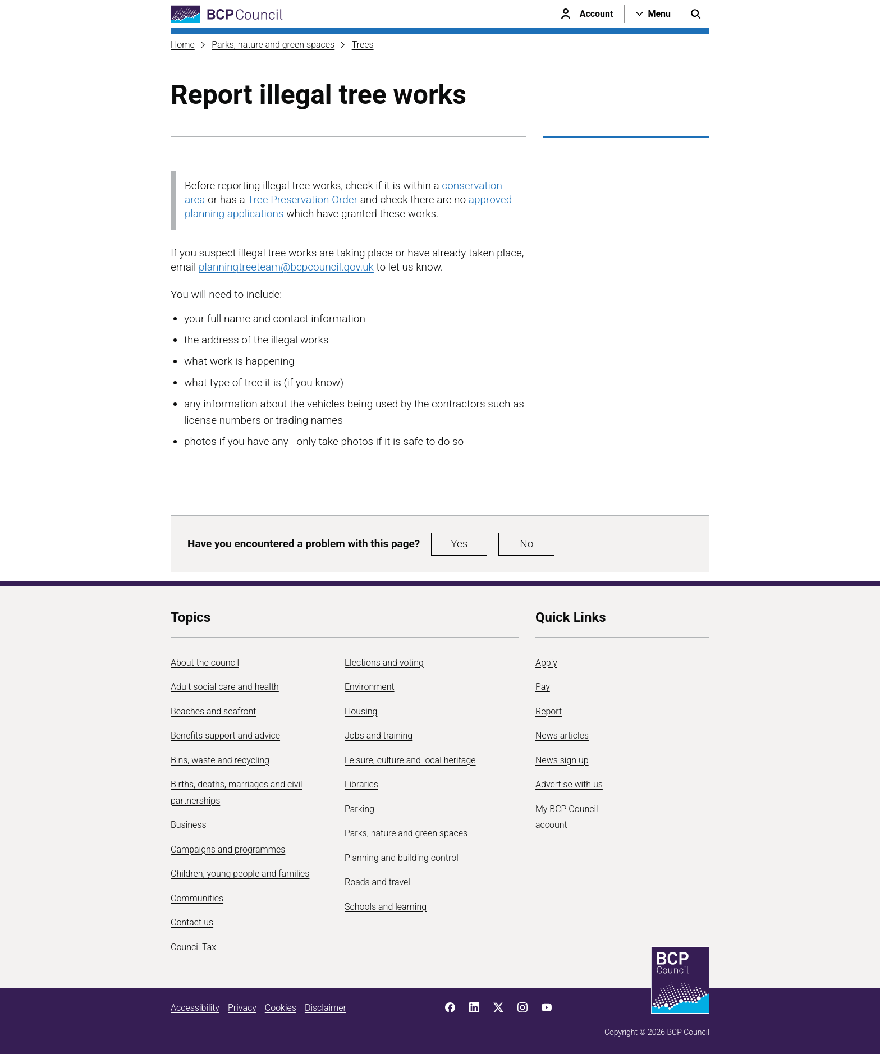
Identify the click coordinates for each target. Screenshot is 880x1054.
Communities (197, 898)
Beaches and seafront (213, 711)
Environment (370, 686)
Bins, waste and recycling (220, 760)
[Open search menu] (695, 14)
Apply (546, 662)
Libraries (361, 784)
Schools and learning (386, 906)
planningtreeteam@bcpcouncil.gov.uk (286, 266)
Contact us (192, 922)
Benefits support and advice (225, 735)
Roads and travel (377, 882)
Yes (459, 543)
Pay (542, 686)
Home (183, 44)
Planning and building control (402, 858)
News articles (562, 735)
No (526, 543)
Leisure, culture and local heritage (410, 760)
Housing (361, 711)
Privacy (242, 1007)
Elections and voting (384, 662)
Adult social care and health (225, 686)
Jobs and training (378, 735)
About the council (205, 662)
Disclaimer (325, 1007)
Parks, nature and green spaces (273, 44)
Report (548, 711)
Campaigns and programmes (228, 849)
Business (189, 824)
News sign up (562, 760)
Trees (363, 44)
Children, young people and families (240, 873)
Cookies (280, 1007)
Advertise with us (569, 784)
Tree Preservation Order (302, 199)
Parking (359, 809)
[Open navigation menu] (653, 14)
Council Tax (193, 947)
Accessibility (195, 1007)
